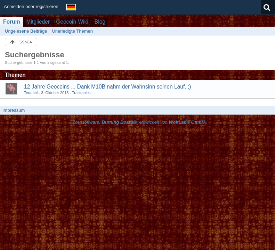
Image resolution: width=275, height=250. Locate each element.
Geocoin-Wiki (72, 22)
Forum (11, 22)
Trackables (81, 93)
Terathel (31, 93)
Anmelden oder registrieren (31, 6)
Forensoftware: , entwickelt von (137, 122)
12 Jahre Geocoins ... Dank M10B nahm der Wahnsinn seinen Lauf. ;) (107, 87)
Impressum (13, 110)
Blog (100, 22)
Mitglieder (38, 22)
